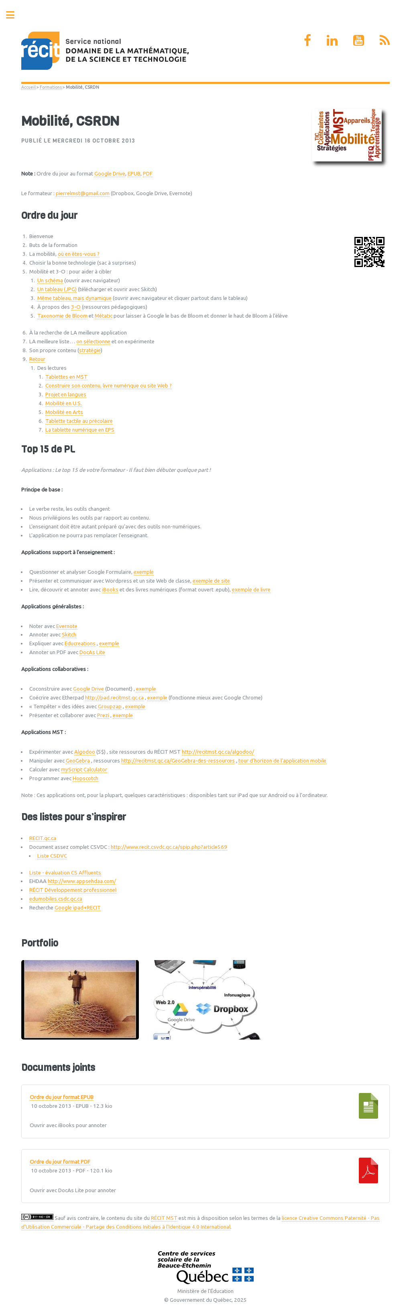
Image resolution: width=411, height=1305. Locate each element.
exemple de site (211, 581)
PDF (148, 174)
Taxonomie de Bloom (62, 316)
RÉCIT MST (164, 1218)
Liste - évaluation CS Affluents (65, 873)
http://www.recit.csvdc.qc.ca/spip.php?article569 (169, 847)
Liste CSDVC (52, 856)
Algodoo (84, 752)
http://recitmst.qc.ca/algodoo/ (218, 752)
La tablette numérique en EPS (79, 430)
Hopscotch (85, 778)
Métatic (103, 316)
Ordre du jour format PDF (60, 1162)
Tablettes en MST (66, 377)
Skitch (69, 635)
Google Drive (109, 174)
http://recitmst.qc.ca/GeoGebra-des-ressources (178, 761)
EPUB (134, 174)
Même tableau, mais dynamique (74, 298)
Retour (37, 359)
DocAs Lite (92, 652)
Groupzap (110, 706)
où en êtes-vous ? (79, 254)
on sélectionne (93, 341)
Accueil (28, 87)
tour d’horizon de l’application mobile (282, 761)
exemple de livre (251, 590)
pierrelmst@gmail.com (83, 193)
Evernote (66, 626)
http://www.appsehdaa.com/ (82, 881)
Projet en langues (65, 395)
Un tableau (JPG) (57, 289)
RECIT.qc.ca (42, 838)
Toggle (14, 15)
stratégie (90, 350)
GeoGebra (78, 761)
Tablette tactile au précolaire (79, 421)
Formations (51, 87)
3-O (76, 307)
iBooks (110, 590)
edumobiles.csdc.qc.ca (55, 899)
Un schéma (50, 280)
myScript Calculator (84, 770)
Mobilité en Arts (64, 412)
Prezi (103, 715)
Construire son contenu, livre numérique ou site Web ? (108, 386)
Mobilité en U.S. (63, 403)
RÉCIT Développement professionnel (72, 890)
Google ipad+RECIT (78, 908)
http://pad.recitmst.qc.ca (114, 698)
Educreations (80, 643)
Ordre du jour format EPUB (62, 1097)
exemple (144, 572)
